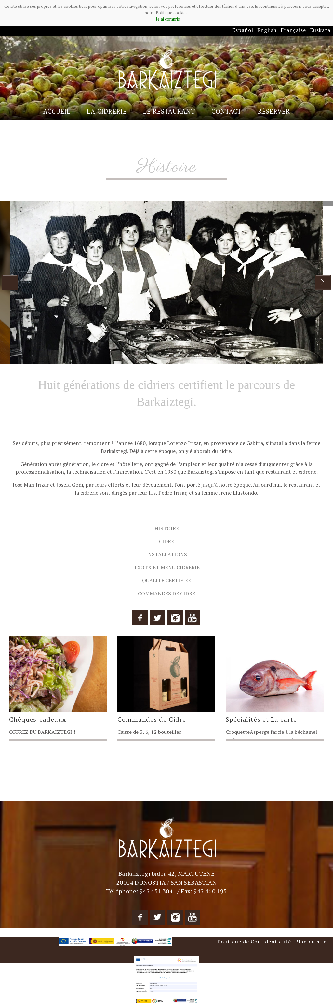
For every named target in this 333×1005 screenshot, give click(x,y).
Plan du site (310, 941)
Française (293, 30)
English (267, 30)
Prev (10, 282)
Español (242, 30)
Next (323, 282)
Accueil (57, 111)
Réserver (274, 111)
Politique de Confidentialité (254, 941)
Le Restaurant (169, 111)
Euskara (320, 30)
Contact (226, 111)
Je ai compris (168, 19)
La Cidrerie (107, 111)
